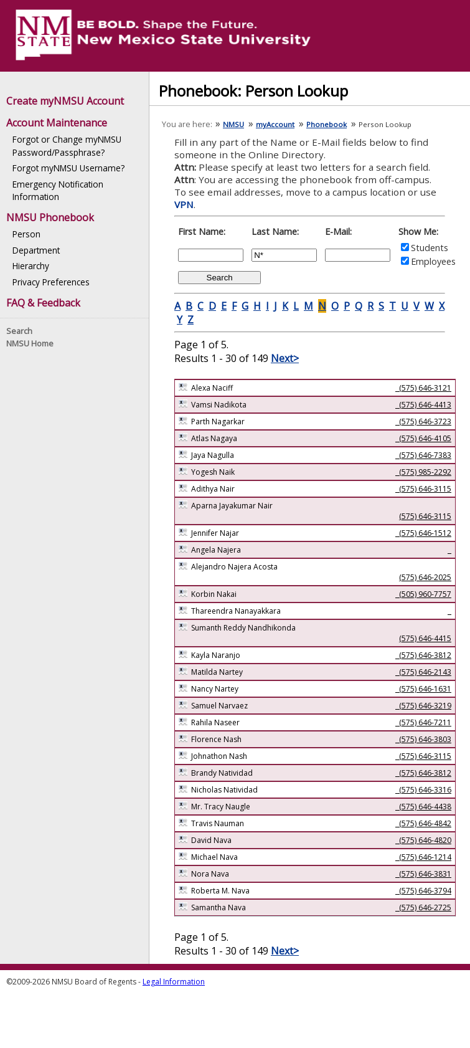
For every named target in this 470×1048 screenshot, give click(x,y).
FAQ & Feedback (43, 303)
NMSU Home (30, 343)
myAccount (275, 124)
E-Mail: (338, 231)
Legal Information (174, 981)
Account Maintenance (56, 123)
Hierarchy (30, 266)
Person (26, 234)
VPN (184, 204)
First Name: (201, 231)
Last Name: (275, 231)
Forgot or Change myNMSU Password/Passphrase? (66, 145)
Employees (433, 261)
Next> (285, 358)
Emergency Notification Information (57, 190)
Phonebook (326, 124)
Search (19, 330)
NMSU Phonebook (50, 217)
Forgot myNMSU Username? (68, 168)
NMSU (233, 124)
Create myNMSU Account (65, 101)
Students (429, 248)
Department (36, 250)
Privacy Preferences (51, 282)
